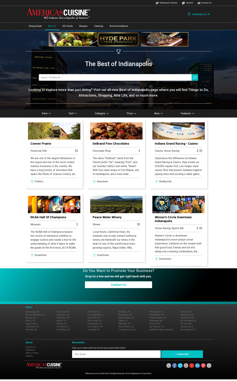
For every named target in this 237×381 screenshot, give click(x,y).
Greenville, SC (94, 318)
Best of (52, 26)
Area (158, 113)
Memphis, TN (124, 312)
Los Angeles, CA (95, 326)
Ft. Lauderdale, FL (95, 315)
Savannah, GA (187, 315)
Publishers (30, 350)
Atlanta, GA (31, 318)
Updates (29, 356)
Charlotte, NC (32, 329)
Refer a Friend (32, 353)
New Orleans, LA (125, 326)
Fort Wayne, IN (62, 329)
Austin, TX (30, 321)
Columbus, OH (62, 318)
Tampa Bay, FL (187, 326)
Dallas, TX (61, 321)
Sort (73, 113)
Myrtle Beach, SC (126, 318)
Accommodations (119, 26)
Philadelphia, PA (156, 315)
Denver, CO (61, 324)
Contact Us (204, 2)
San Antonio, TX (156, 326)
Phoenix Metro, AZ (157, 318)
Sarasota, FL (186, 312)
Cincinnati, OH (62, 312)
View (46, 113)
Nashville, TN (124, 324)
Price (131, 113)
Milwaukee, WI (125, 315)
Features (187, 113)
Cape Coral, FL (32, 324)
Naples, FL (123, 321)
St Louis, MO (186, 324)
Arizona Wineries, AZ (35, 315)
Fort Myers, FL (62, 326)
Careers (187, 2)
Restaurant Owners (166, 2)
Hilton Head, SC (95, 321)
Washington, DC (188, 329)
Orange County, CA (127, 329)
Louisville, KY (93, 329)
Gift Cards (67, 26)
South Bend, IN (187, 318)
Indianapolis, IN (198, 14)
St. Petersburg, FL (188, 321)
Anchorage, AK (32, 312)
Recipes (83, 26)
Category (102, 113)
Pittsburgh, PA (155, 321)
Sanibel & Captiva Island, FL (161, 329)
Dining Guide (35, 26)
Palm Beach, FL (156, 312)
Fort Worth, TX (94, 312)
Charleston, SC (32, 326)
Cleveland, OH (62, 315)
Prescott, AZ (155, 324)
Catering (98, 26)
